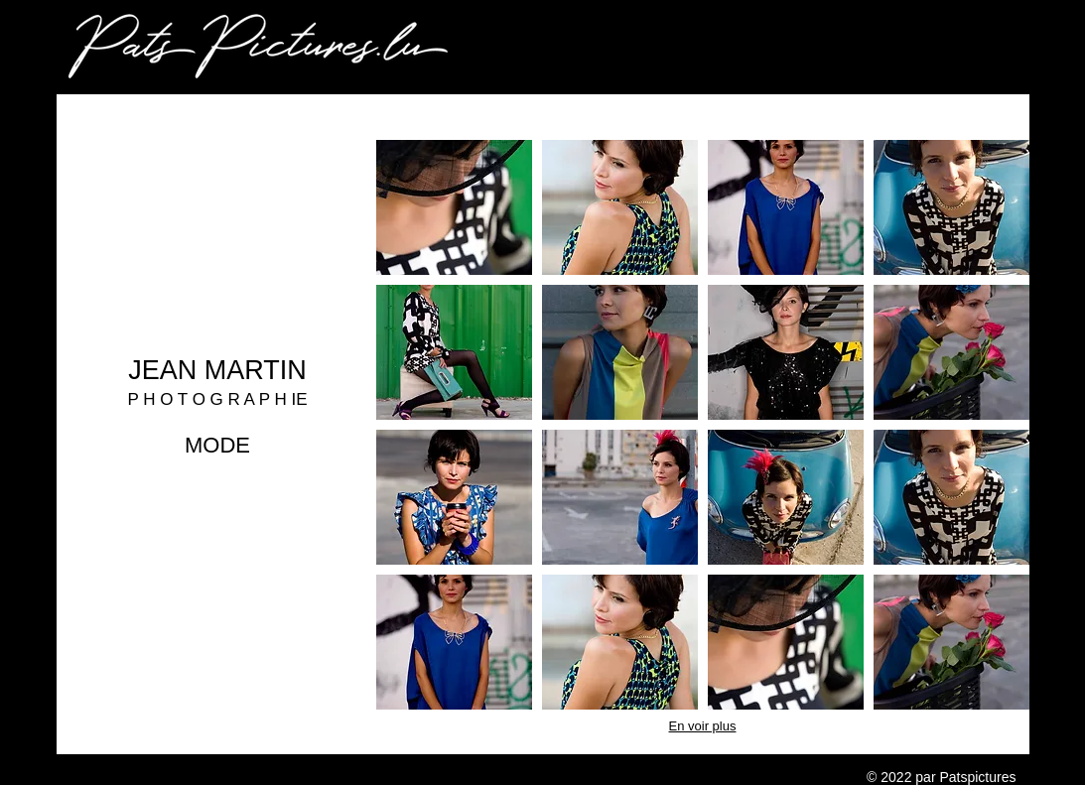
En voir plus (703, 726)
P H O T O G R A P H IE (217, 399)
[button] (454, 207)
